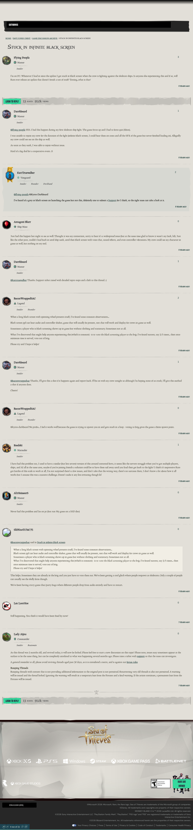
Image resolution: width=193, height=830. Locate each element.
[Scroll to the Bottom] (26, 826)
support (141, 656)
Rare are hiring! (182, 784)
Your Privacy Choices (87, 825)
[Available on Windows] (74, 762)
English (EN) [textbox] (16, 805)
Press (100, 825)
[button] (89, 25)
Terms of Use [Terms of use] (111, 825)
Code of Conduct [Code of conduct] (145, 825)
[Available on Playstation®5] (47, 762)
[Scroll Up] (7, 826)
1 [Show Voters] (178, 111)
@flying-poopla (17, 129)
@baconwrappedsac (20, 380)
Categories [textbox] (13, 25)
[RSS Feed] (4, 38)
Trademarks (161, 825)
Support (112, 200)
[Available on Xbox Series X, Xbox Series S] (18, 762)
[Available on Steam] (98, 762)
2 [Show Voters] (175, 172)
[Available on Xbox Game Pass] (130, 762)
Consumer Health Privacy (179, 825)
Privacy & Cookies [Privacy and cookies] (127, 825)
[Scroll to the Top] (4, 826)
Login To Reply (12, 101)
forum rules (132, 662)
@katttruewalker (18, 280)
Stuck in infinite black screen (51, 542)
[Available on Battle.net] (171, 762)
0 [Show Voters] (178, 221)
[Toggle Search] (13, 29)
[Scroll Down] (22, 826)
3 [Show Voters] (178, 57)
